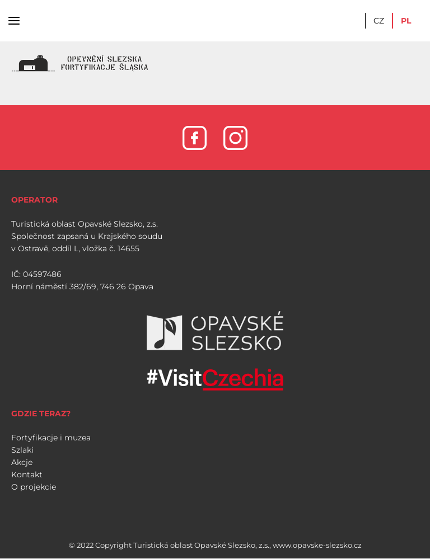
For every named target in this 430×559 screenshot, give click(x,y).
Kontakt (27, 474)
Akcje (21, 462)
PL (406, 21)
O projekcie (33, 487)
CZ (378, 21)
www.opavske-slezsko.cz (317, 545)
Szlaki (22, 450)
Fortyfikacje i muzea (51, 438)
